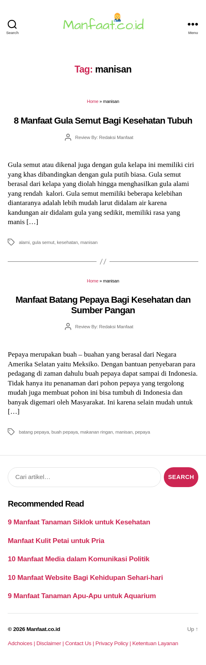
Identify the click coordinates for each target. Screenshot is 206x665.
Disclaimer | (50, 643)
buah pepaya (65, 431)
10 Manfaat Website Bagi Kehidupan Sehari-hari (85, 577)
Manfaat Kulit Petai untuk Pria (56, 541)
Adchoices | (22, 643)
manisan (89, 242)
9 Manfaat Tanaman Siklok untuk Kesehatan (79, 522)
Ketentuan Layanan (155, 643)
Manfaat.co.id (43, 629)
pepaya (142, 431)
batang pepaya (34, 431)
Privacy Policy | (113, 643)
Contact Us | (80, 643)
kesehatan (67, 242)
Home (92, 101)
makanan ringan (96, 431)
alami (24, 242)
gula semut (43, 242)
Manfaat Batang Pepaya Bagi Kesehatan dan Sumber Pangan (103, 305)
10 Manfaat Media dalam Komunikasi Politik (78, 559)
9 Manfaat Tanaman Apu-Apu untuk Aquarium (82, 596)
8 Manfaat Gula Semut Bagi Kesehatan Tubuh (103, 120)
